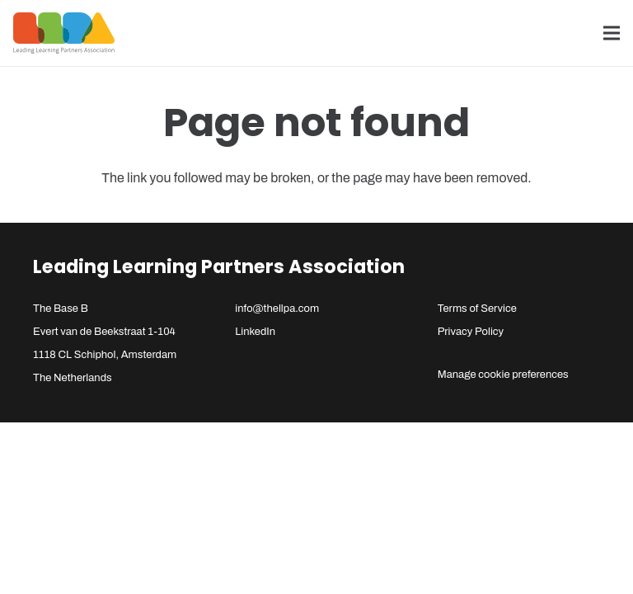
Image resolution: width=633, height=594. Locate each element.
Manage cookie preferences (503, 374)
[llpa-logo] (64, 33)
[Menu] (612, 33)
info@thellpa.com (277, 308)
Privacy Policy (471, 331)
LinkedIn (255, 331)
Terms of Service (477, 308)
